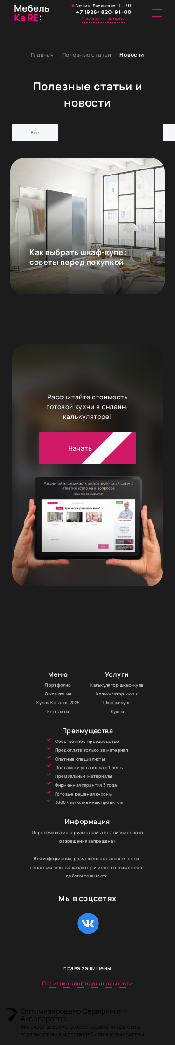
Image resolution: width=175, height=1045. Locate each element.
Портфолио (58, 688)
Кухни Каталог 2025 (58, 705)
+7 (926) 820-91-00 (103, 12)
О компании (58, 697)
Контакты (58, 714)
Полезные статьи (86, 55)
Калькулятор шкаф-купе (117, 688)
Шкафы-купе (117, 705)
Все (36, 132)
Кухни (117, 714)
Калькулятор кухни (117, 697)
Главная (42, 55)
